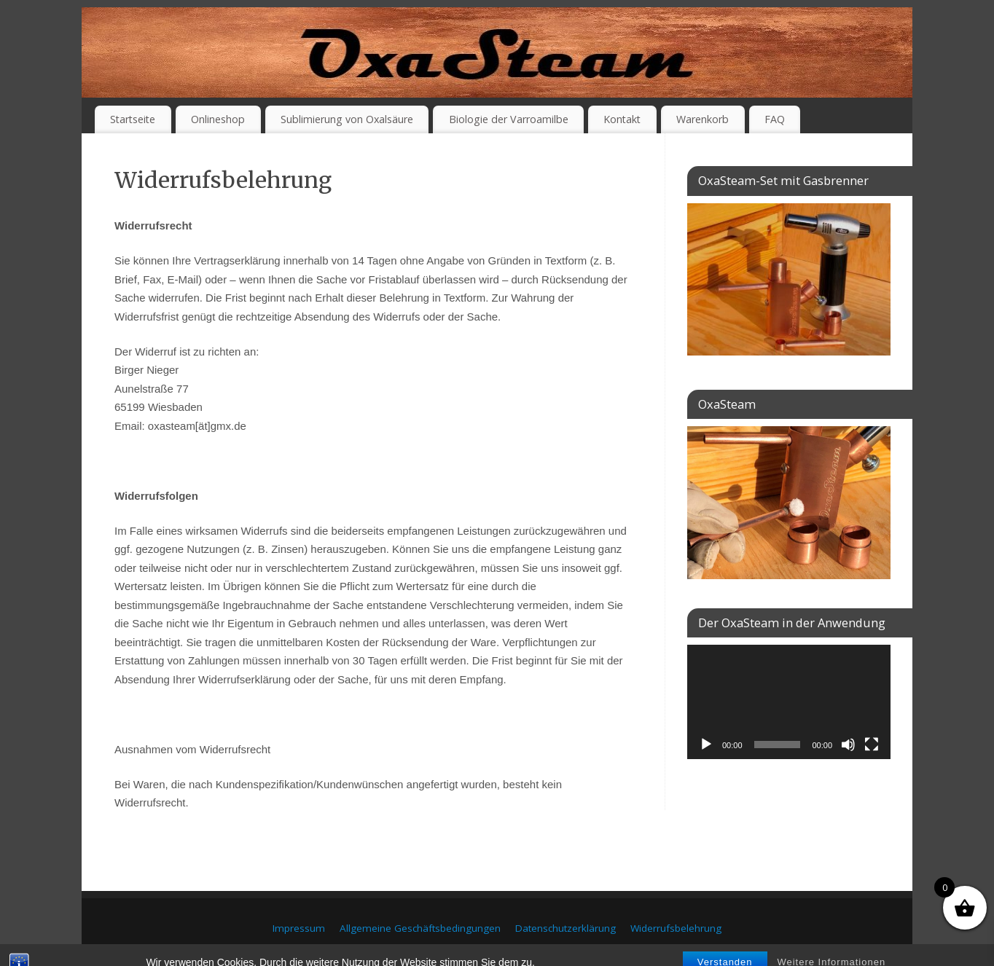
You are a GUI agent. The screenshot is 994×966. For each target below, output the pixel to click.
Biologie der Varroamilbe (508, 119)
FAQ (774, 119)
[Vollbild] (871, 744)
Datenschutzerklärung (565, 928)
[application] (789, 702)
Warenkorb (702, 119)
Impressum (299, 928)
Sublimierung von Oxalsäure (347, 119)
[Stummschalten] (848, 744)
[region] (789, 502)
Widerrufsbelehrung (675, 928)
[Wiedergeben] (706, 744)
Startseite (132, 119)
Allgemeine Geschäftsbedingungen (420, 928)
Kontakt (622, 119)
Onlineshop (218, 119)
